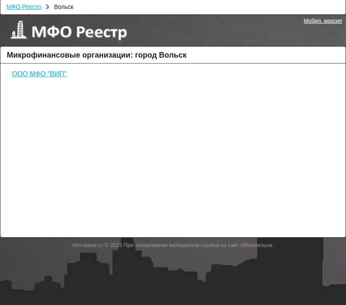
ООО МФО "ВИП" (39, 74)
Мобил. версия (323, 20)
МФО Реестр (23, 6)
